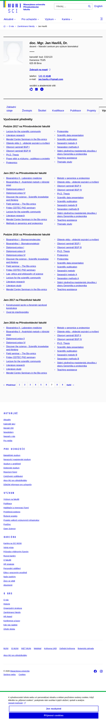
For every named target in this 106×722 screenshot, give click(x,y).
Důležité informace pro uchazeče (17, 484)
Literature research (15, 135)
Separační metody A (67, 143)
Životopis (27, 110)
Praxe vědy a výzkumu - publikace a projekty (28, 158)
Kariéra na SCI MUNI (12, 543)
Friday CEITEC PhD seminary (21, 208)
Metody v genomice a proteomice (73, 178)
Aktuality (7, 420)
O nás (7, 593)
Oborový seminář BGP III (18, 151)
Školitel (42, 110)
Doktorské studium (11, 468)
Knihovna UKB (50, 648)
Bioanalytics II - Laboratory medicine (24, 178)
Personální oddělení (12, 568)
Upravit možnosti (17, 705)
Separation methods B (68, 209)
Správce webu (9, 674)
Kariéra (9, 537)
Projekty (91, 110)
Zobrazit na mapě (40, 70)
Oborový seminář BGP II (69, 186)
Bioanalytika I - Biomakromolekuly (22, 243)
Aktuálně (10, 413)
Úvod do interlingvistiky (17, 312)
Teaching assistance (67, 158)
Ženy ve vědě (9, 581)
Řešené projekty (10, 516)
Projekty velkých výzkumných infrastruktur (21, 520)
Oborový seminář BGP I (18, 147)
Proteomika (62, 131)
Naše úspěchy (9, 577)
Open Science (9, 529)
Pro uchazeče (14, 449)
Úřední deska (9, 629)
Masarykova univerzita (19, 671)
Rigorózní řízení (10, 472)
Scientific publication (67, 139)
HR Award (7, 616)
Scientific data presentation (70, 135)
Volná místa (8, 547)
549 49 (45, 76)
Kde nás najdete (10, 625)
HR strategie (8, 564)
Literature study (13, 285)
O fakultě (7, 560)
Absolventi (7, 585)
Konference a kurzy (11, 621)
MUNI (5, 648)
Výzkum (8, 492)
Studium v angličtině (12, 464)
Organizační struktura (12, 608)
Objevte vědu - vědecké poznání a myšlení (78, 182)
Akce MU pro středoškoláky (15, 480)
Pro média (7, 441)
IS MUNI (14, 648)
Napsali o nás (9, 436)
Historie (6, 604)
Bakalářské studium (11, 455)
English (98, 6)
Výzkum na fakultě (11, 499)
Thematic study (64, 162)
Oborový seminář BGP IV (69, 190)
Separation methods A (68, 147)
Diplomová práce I (15, 247)
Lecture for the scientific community (23, 131)
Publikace (75, 110)
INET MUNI (26, 648)
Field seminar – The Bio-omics (21, 204)
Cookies (22, 674)
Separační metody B (67, 205)
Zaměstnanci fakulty (12, 612)
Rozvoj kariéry (9, 556)
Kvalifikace (58, 110)
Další (70, 385)
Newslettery (8, 432)
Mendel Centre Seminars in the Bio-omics (26, 139)
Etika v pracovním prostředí (15, 572)
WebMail (37, 648)
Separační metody (66, 271)
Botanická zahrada (86, 648)
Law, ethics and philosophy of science (24, 274)
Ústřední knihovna (67, 648)
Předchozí (9, 385)
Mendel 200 (8, 428)
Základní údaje (11, 109)
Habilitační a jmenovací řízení (16, 508)
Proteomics (11, 162)
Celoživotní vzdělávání (13, 476)
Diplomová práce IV (16, 193)
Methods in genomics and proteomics (24, 223)
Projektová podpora (11, 512)
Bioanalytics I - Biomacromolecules (23, 239)
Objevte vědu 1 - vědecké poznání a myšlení (28, 143)
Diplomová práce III (15, 251)
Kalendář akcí (9, 424)
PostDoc (7, 524)
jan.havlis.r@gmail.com (51, 79)
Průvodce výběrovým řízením (15, 552)
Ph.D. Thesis (12, 155)
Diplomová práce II (15, 189)
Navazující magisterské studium (17, 459)
